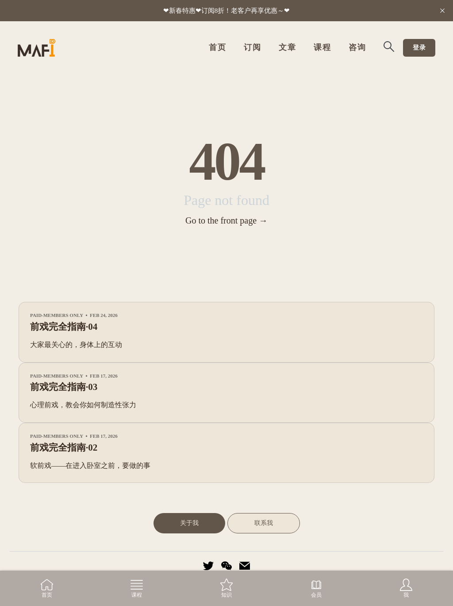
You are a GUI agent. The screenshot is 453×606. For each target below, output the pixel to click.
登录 (419, 47)
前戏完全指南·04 (63, 327)
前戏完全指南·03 (63, 387)
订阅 (252, 48)
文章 (287, 48)
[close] (442, 11)
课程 (322, 48)
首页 (217, 48)
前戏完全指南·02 (63, 448)
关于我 (189, 523)
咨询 (357, 48)
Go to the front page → (226, 221)
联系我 (263, 523)
